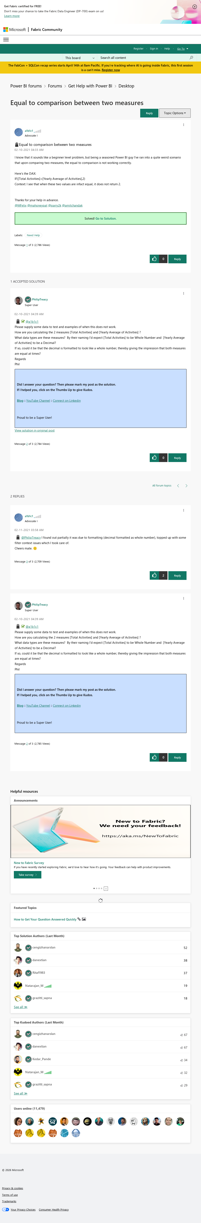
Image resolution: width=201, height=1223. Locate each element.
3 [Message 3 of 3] (27, 561)
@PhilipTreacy (31, 537)
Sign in (154, 48)
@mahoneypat (37, 205)
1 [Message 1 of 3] (27, 245)
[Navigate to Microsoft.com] (14, 29)
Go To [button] (181, 48)
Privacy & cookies (12, 1188)
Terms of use (10, 1194)
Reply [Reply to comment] (177, 458)
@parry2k (54, 205)
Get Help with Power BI (90, 85)
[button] (149, 113)
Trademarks (9, 1201)
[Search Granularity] (80, 58)
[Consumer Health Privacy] (54, 1209)
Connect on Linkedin (67, 400)
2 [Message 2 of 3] (27, 443)
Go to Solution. (106, 218)
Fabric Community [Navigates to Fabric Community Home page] (46, 29)
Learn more (12, 16)
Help (167, 48)
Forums (55, 85)
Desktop (126, 85)
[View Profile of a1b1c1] (29, 130)
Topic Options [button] (173, 113)
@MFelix (20, 205)
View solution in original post (35, 430)
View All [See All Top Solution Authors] (21, 1007)
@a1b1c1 (32, 321)
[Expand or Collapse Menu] (6, 39)
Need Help (33, 235)
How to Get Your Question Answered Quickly (45, 919)
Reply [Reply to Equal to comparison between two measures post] (177, 259)
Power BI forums (26, 85)
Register (139, 48)
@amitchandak (72, 205)
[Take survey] (27, 874)
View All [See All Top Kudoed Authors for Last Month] (21, 1093)
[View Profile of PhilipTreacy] (40, 299)
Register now (111, 70)
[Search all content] (147, 58)
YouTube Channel (38, 400)
